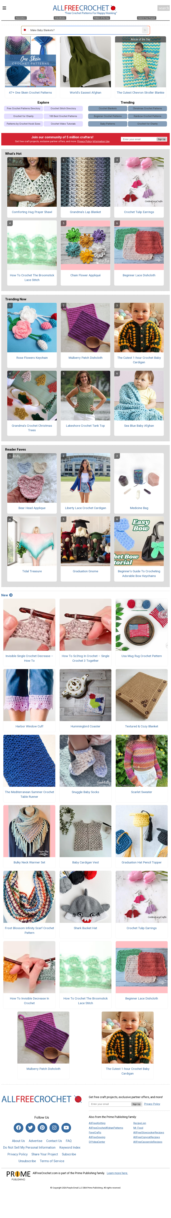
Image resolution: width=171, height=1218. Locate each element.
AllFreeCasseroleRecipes (147, 1141)
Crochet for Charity (23, 116)
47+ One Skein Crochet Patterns (30, 92)
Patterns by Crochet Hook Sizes (23, 123)
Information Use (101, 141)
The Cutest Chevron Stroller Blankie (140, 92)
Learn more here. (117, 1173)
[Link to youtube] (66, 1128)
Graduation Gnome (85, 571)
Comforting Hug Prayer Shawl (32, 212)
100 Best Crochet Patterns (63, 116)
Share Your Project (44, 1154)
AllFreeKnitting (97, 1123)
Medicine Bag (139, 508)
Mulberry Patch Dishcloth (85, 358)
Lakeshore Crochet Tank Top (85, 426)
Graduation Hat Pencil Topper (142, 862)
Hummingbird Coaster (85, 726)
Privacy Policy (84, 141)
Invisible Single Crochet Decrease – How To (29, 658)
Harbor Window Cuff (29, 726)
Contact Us (54, 1141)
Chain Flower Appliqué (85, 275)
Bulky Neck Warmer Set (29, 862)
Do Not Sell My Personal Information (29, 1147)
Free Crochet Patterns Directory (23, 108)
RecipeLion (139, 1123)
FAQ (69, 1141)
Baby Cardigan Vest (85, 862)
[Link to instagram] (54, 1128)
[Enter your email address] (110, 1104)
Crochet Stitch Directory (63, 108)
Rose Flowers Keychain (32, 358)
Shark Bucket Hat (85, 928)
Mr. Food (138, 1127)
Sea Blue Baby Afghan (139, 426)
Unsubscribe (27, 1161)
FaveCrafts (95, 1132)
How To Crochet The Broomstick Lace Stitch (32, 277)
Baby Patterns (107, 123)
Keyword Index (69, 1147)
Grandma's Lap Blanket (85, 212)
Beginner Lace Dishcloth (139, 275)
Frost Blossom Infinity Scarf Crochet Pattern (29, 930)
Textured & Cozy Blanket (141, 726)
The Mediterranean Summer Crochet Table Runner (29, 794)
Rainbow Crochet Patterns (147, 116)
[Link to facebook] (18, 1128)
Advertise (35, 1141)
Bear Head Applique (31, 508)
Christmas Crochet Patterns (147, 108)
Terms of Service (52, 1161)
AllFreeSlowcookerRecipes (148, 1132)
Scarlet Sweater (141, 792)
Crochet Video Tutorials (63, 123)
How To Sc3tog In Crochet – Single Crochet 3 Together (85, 658)
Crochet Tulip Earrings (139, 212)
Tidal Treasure (32, 571)
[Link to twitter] (30, 1128)
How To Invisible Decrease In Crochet (29, 1001)
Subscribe (69, 1154)
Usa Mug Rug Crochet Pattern (142, 656)
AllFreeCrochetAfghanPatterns (106, 1127)
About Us (18, 1141)
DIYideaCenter (97, 1141)
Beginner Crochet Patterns (108, 116)
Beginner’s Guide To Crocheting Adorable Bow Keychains (139, 573)
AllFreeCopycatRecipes (146, 1137)
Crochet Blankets (108, 108)
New (7, 595)
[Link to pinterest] (42, 1128)
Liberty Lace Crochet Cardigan (85, 508)
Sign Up (161, 139)
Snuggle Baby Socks (85, 792)
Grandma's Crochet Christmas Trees (32, 428)
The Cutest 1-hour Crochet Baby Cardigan (139, 360)
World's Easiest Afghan (85, 92)
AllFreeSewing (97, 1137)
